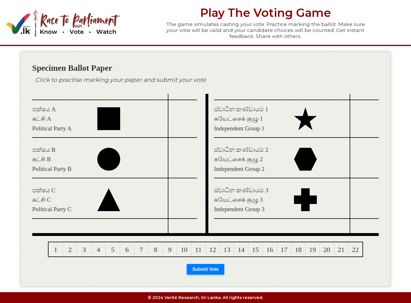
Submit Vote (205, 269)
